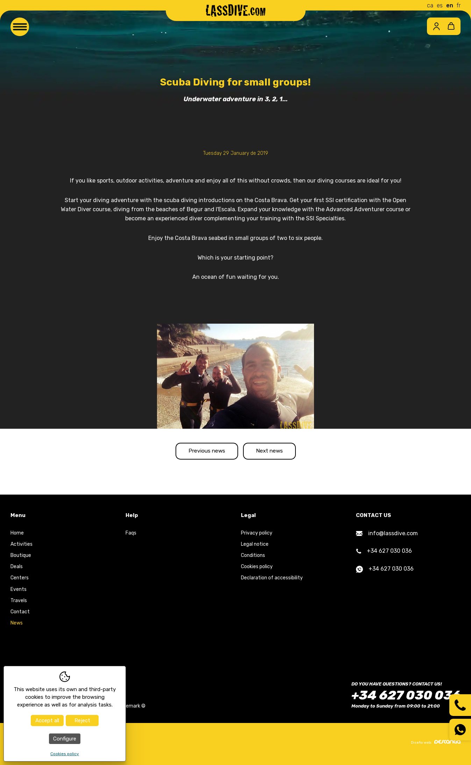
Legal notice (255, 547)
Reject (82, 720)
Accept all (47, 720)
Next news (275, 452)
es (440, 5)
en (449, 5)
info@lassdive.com (387, 535)
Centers (19, 581)
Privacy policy (256, 535)
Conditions (253, 558)
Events (18, 592)
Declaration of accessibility (272, 581)
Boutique (20, 558)
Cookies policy (257, 569)
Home (17, 535)
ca (430, 5)
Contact (20, 615)
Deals (16, 569)
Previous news (201, 452)
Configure (64, 739)
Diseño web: (436, 744)
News (16, 626)
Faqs (131, 535)
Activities (21, 547)
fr (459, 5)
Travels (18, 603)
